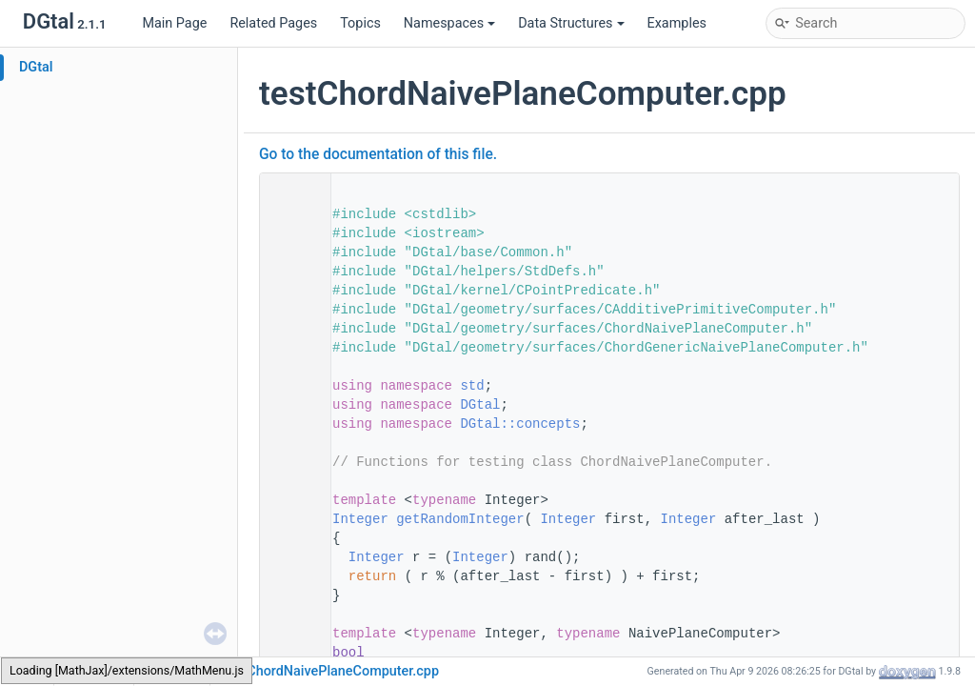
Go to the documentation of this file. (378, 154)
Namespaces (449, 23)
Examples (676, 23)
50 (289, 519)
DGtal (36, 67)
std (472, 385)
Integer (360, 519)
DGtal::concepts (520, 424)
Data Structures (571, 23)
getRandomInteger (460, 519)
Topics (360, 23)
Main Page (174, 23)
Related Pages (273, 23)
